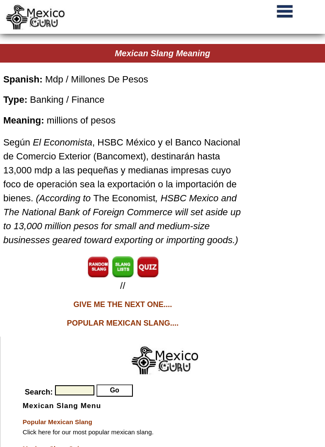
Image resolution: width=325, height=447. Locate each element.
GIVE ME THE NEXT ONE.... (122, 304)
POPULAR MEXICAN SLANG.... (123, 323)
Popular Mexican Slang (57, 421)
